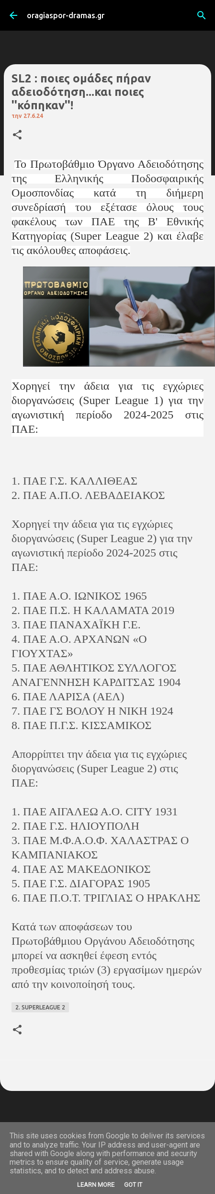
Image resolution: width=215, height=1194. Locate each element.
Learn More (95, 1184)
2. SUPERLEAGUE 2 (40, 1007)
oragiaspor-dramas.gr (65, 15)
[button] (17, 135)
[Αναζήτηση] (201, 15)
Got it (133, 1184)
